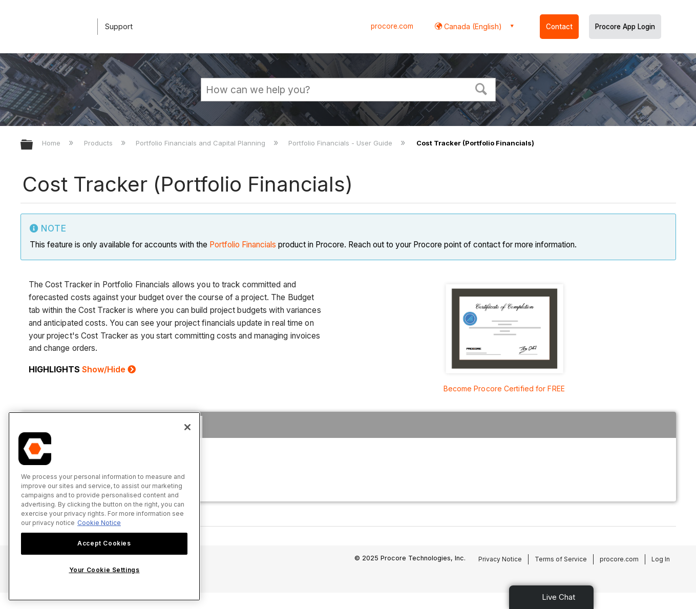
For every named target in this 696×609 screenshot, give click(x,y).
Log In (660, 559)
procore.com (392, 26)
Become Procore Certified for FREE (504, 388)
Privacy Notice (500, 559)
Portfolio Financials (242, 244)
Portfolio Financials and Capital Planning (201, 143)
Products (99, 143)
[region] (104, 506)
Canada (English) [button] (472, 26)
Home (52, 143)
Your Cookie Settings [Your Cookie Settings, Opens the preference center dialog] (104, 570)
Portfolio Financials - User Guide (341, 143)
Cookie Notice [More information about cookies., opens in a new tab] (99, 523)
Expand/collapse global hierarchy (33, 145)
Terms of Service (561, 559)
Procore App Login (625, 27)
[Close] (187, 427)
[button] (481, 88)
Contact (559, 27)
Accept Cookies (104, 543)
